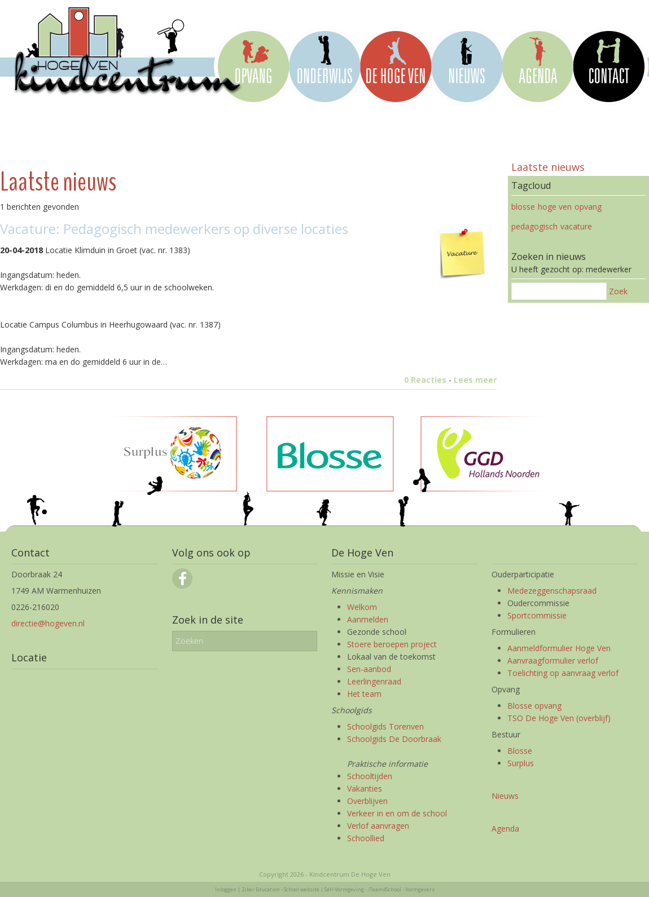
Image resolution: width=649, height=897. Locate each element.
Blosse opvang (534, 705)
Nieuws (505, 795)
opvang (588, 206)
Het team (364, 693)
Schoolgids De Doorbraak (394, 738)
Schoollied (365, 838)
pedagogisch (534, 226)
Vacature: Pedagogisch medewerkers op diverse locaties (174, 228)
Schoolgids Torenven (385, 726)
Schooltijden (369, 776)
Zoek (618, 291)
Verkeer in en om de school (397, 813)
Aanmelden (367, 619)
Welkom (362, 607)
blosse (523, 206)
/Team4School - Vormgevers (401, 889)
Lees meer (475, 379)
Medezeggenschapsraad (552, 590)
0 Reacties (425, 379)
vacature (576, 226)
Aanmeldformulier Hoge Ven (559, 648)
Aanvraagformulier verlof (552, 660)
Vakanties (364, 788)
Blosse (519, 750)
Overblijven (367, 801)
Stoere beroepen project (392, 644)
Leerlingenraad (374, 681)
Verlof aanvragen (378, 825)
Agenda (505, 828)
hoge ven (555, 206)
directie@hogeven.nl (48, 623)
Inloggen (225, 889)
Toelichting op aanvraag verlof (563, 673)
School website (301, 889)
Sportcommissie (537, 615)
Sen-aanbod (369, 669)
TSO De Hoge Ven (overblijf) (559, 718)
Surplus (520, 763)
